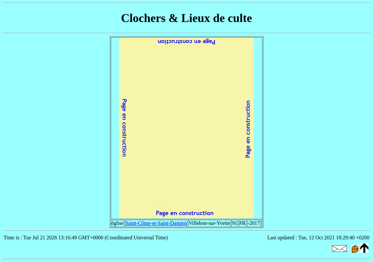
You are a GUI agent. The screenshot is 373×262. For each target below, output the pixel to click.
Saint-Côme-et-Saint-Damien (156, 223)
